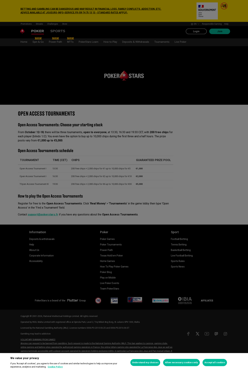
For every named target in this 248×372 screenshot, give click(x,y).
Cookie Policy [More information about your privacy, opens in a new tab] (55, 366)
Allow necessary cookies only (181, 362)
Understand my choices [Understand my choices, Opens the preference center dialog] (145, 362)
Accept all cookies (214, 362)
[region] (124, 362)
